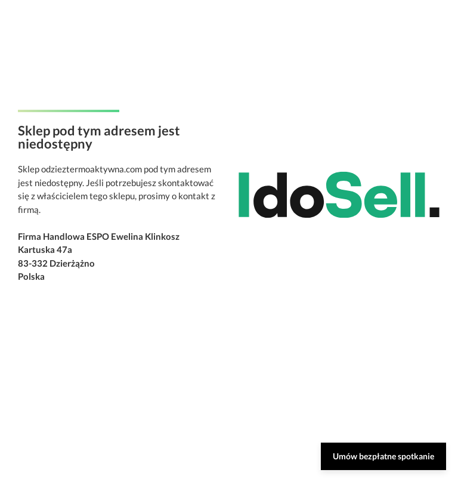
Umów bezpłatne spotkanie (383, 456)
